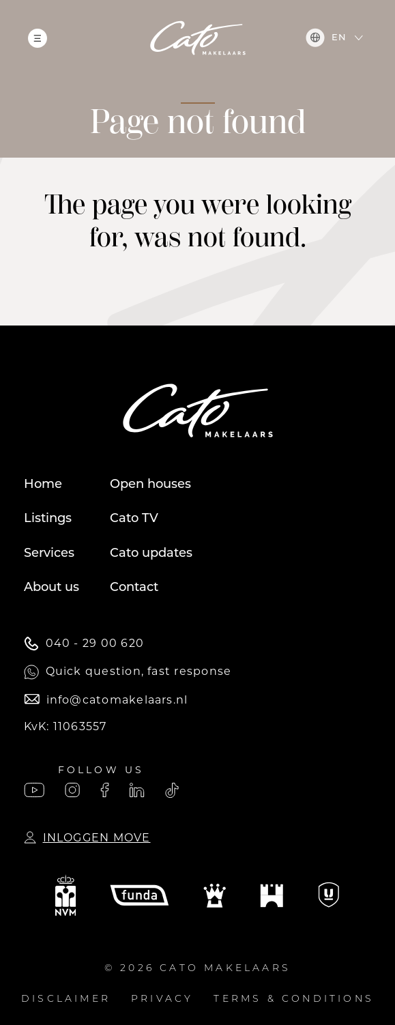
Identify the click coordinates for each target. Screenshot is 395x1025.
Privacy (162, 999)
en (326, 37)
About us (51, 587)
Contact (134, 587)
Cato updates (151, 553)
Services (49, 553)
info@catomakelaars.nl (106, 699)
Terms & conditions (294, 999)
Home (43, 484)
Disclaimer (66, 999)
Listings (48, 518)
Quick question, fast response (128, 672)
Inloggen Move (87, 837)
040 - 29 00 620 (84, 644)
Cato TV (134, 518)
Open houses (150, 484)
